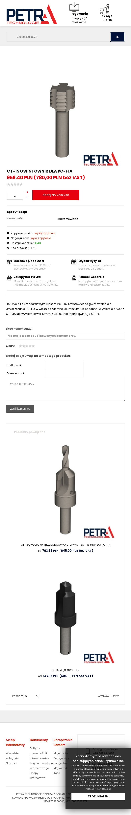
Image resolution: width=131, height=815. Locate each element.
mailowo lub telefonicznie (93, 284)
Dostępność (15, 218)
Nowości (11, 763)
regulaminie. (50, 284)
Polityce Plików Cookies (98, 788)
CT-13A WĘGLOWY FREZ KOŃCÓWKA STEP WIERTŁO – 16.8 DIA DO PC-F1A (65, 545)
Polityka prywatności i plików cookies (39, 753)
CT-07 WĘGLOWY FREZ (65, 670)
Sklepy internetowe (37, 775)
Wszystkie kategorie (12, 755)
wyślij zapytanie (45, 233)
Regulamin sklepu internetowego (41, 765)
